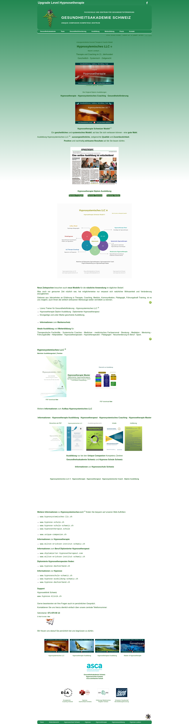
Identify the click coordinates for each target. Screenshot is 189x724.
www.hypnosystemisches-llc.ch (56, 517)
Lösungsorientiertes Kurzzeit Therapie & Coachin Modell (94, 42)
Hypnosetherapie (68, 96)
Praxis (122, 31)
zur (94, 467)
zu (71, 512)
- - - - (94, 418)
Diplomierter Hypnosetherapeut (86, 312)
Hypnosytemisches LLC (93, 46)
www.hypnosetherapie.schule (55, 529)
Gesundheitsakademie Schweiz (80, 460)
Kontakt (132, 31)
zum (63, 549)
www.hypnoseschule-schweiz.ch (56, 576)
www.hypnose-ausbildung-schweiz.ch (59, 579)
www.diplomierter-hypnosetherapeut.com (61, 553)
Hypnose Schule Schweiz (110, 460)
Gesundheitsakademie (48, 31)
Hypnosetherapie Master (79, 375)
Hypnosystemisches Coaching (92, 96)
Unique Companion (96, 456)
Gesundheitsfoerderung (78, 31)
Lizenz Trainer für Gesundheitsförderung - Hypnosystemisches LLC (68, 308)
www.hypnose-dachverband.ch (55, 582)
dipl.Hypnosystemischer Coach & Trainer (78, 379)
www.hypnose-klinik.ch (49, 596)
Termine (59, 353)
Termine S (92, 195)
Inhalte (114, 423)
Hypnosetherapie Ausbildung (82, 655)
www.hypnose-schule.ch (52, 522)
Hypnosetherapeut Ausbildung (107, 655)
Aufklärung (133, 423)
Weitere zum (64, 409)
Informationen (51, 512)
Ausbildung (95, 31)
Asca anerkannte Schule (94, 678)
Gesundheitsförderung (118, 96)
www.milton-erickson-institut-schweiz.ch (62, 544)
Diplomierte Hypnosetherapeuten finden (55, 561)
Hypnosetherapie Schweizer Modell (94, 129)
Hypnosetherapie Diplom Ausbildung (94, 191)
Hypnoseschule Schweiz (94, 676)
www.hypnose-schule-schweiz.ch (56, 526)
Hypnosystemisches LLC (58, 137)
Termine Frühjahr (76, 195)
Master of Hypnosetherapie (132, 655)
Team (63, 31)
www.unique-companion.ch (53, 535)
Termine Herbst (113, 195)
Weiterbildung (109, 31)
